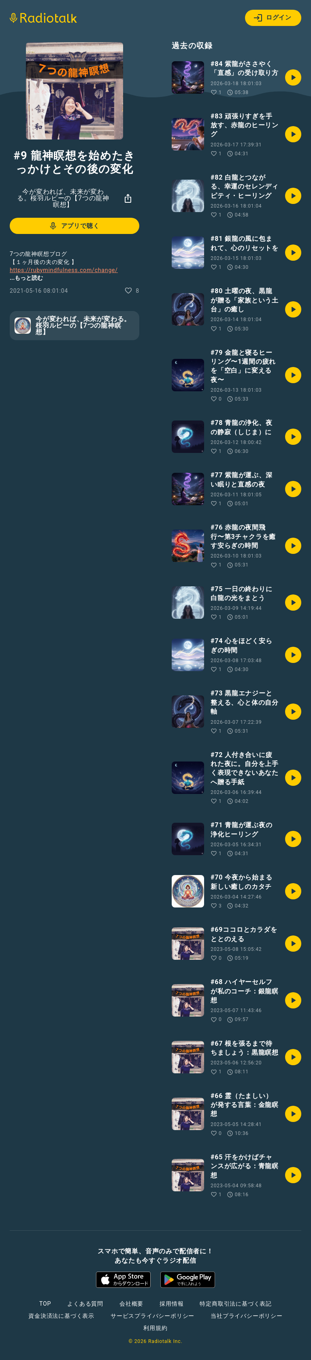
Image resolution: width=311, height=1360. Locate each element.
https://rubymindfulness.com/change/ (64, 270)
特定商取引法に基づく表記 (236, 1303)
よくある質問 (85, 1303)
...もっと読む (26, 278)
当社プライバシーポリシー (247, 1316)
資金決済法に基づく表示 (61, 1316)
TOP (45, 1303)
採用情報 (171, 1303)
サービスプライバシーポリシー (152, 1316)
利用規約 (155, 1328)
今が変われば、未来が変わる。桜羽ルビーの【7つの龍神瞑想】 (63, 198)
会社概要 (131, 1303)
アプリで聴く (74, 226)
